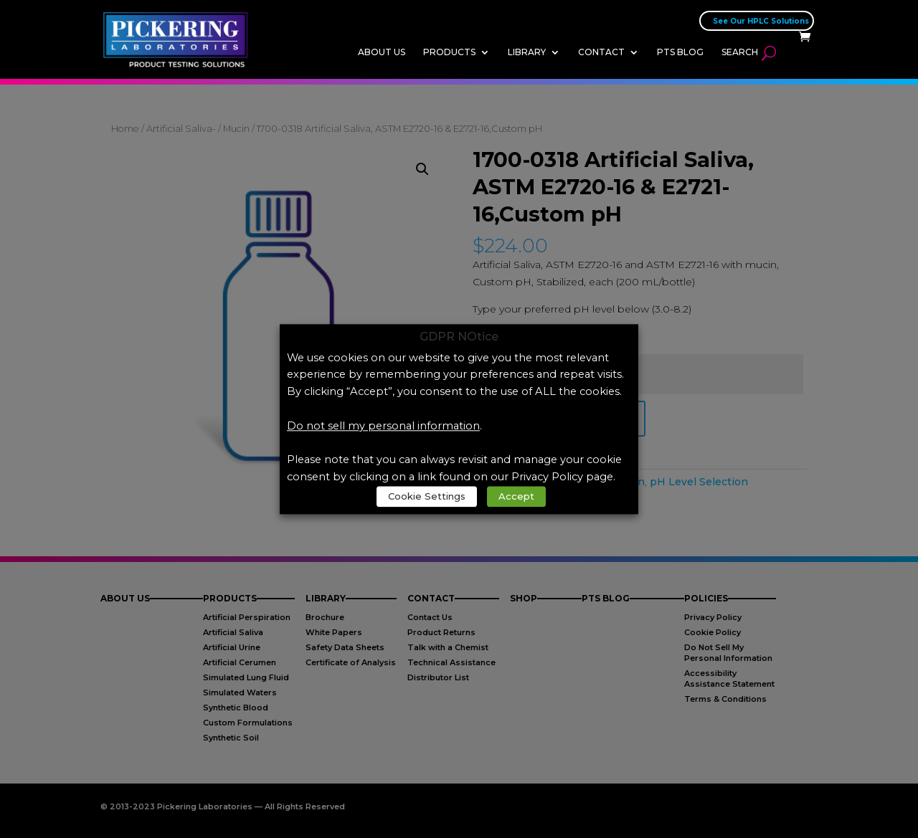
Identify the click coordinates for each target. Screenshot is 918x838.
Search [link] (739, 52)
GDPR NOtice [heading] (459, 337)
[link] (179, 38)
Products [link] (449, 52)
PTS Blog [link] (680, 52)
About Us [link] (381, 52)
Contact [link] (601, 52)
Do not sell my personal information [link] (383, 425)
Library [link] (527, 52)
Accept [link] (516, 496)
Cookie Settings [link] (426, 496)
